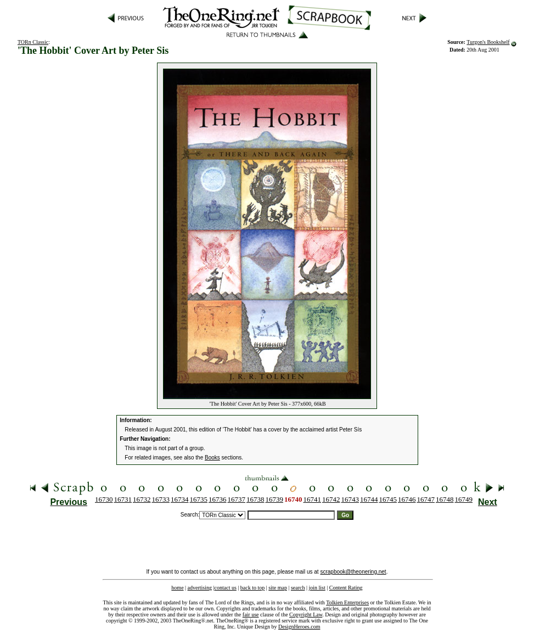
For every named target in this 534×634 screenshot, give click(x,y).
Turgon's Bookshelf (487, 42)
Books (212, 458)
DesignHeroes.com (299, 627)
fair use (251, 614)
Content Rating (346, 588)
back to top (252, 588)
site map (277, 588)
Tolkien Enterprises (347, 602)
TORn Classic (33, 42)
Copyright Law (305, 614)
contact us (226, 588)
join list (316, 588)
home (177, 588)
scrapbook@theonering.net (353, 572)
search (298, 588)
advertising (200, 588)
